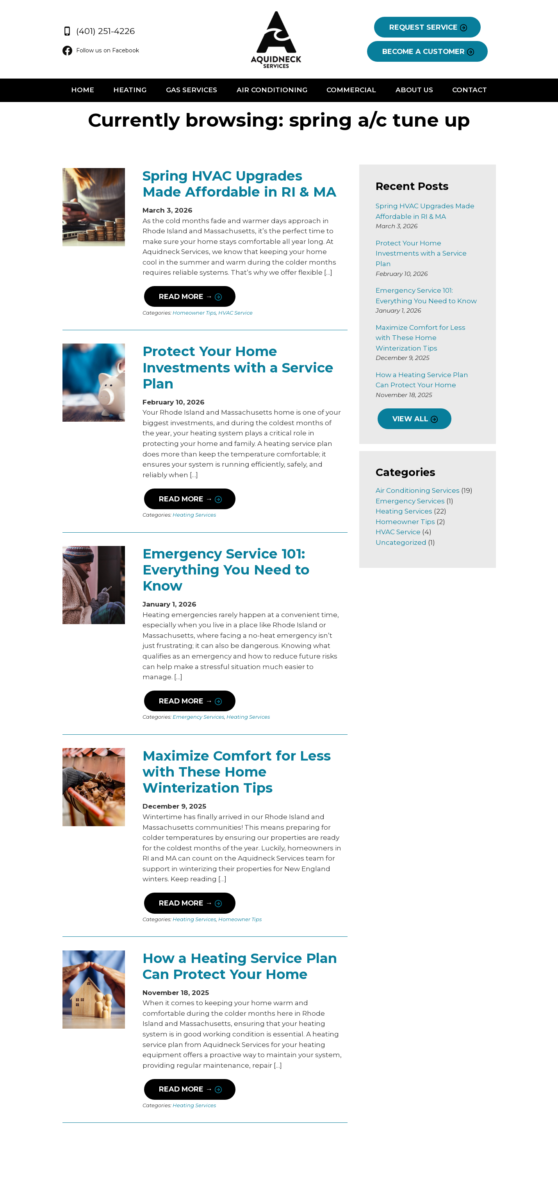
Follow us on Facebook (75, 51)
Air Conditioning (272, 91)
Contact (493, 91)
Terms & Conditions (506, 1150)
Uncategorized (410, 522)
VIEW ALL (419, 398)
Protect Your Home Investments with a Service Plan (236, 361)
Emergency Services (179, 665)
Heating (114, 91)
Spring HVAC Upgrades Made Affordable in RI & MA (224, 185)
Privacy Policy (454, 1150)
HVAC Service (216, 314)
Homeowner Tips (175, 314)
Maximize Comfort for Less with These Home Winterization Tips (235, 712)
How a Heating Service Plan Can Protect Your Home (235, 888)
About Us (430, 91)
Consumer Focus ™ (483, 1161)
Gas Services (183, 91)
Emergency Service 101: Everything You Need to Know (228, 536)
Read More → (165, 298)
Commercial (359, 91)
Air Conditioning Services (427, 470)
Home (58, 91)
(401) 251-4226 (70, 29)
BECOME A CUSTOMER (442, 51)
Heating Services (175, 490)
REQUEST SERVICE (442, 27)
